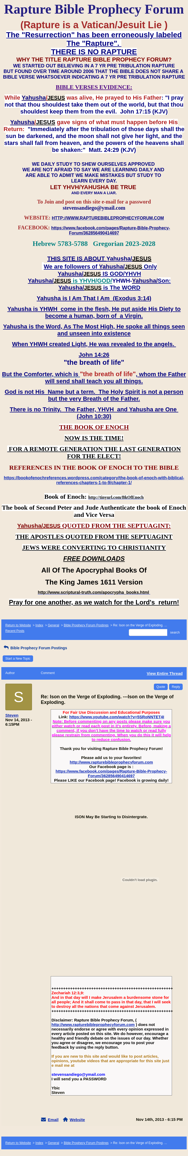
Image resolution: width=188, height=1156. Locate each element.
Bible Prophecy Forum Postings (86, 625)
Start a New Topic (17, 658)
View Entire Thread (165, 673)
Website (77, 1119)
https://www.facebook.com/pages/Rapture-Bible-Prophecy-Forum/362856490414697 (111, 773)
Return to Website (18, 625)
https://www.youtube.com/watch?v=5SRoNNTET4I (116, 717)
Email (53, 1119)
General (53, 625)
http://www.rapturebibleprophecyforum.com (111, 762)
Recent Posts (14, 631)
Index (39, 625)
